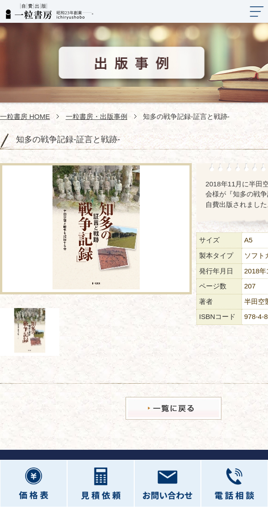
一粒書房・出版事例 (96, 116)
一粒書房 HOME (25, 116)
